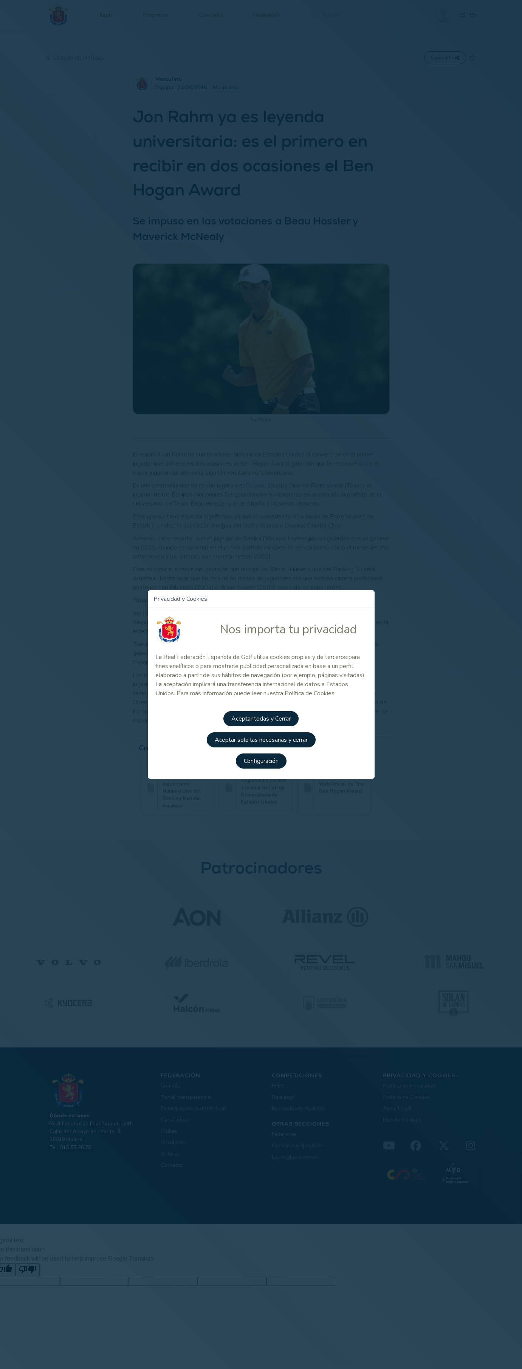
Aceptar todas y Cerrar (261, 719)
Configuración (261, 761)
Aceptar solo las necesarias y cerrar (261, 740)
